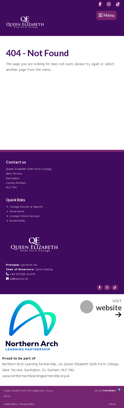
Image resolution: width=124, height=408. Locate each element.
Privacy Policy (27, 404)
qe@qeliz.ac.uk (19, 278)
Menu (106, 15)
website (109, 307)
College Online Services (24, 216)
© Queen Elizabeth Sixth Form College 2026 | (25, 390)
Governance (17, 211)
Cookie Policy (10, 404)
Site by (98, 390)
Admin (112, 404)
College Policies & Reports (26, 206)
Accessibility (17, 220)
